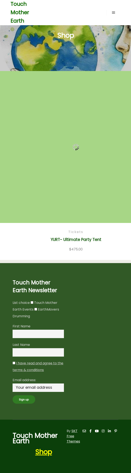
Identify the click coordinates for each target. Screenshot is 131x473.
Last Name (21, 344)
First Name (21, 326)
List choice (21, 302)
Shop (43, 452)
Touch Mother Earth (19, 12)
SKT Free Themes (73, 436)
